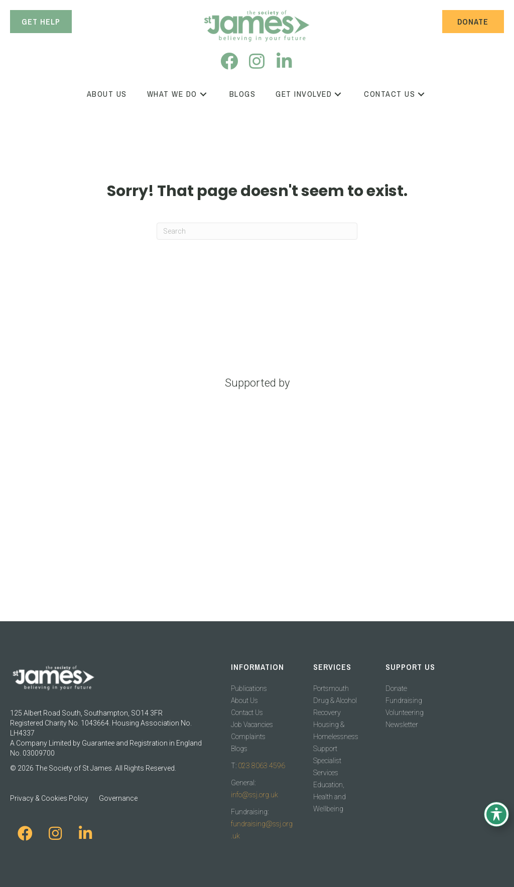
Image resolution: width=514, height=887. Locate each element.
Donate (396, 688)
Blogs (239, 749)
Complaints (248, 737)
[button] (229, 61)
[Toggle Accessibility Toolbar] (496, 814)
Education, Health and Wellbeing (329, 797)
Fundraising (404, 700)
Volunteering (405, 712)
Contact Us (247, 712)
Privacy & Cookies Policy (49, 798)
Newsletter (402, 725)
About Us (244, 700)
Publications (249, 688)
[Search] (257, 231)
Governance (118, 798)
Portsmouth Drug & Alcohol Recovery (335, 700)
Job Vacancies (252, 725)
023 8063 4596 (261, 766)
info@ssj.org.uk (254, 795)
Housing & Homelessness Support (335, 737)
